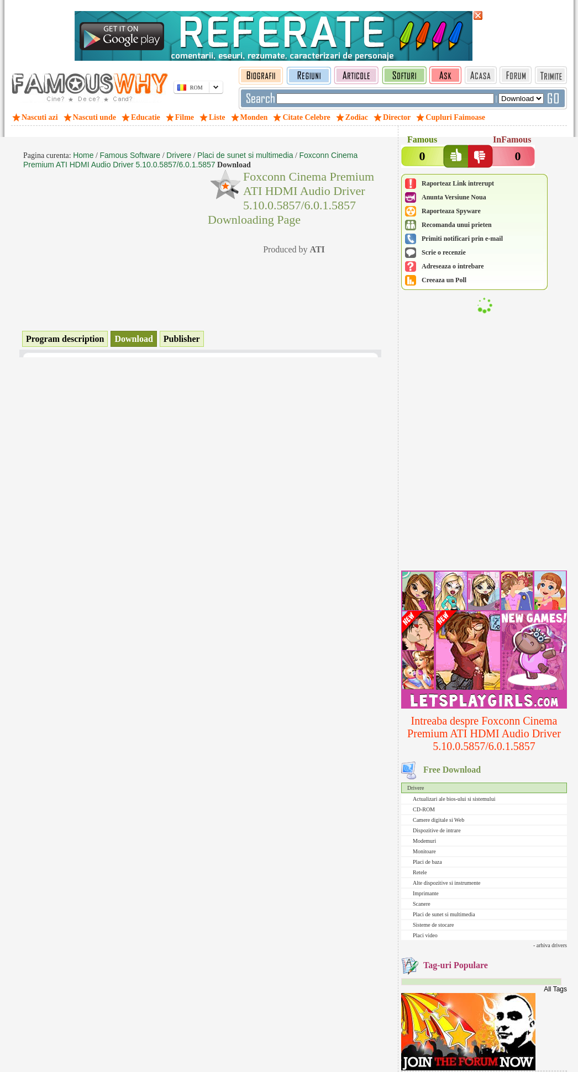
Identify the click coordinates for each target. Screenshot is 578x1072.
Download (133, 339)
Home (83, 155)
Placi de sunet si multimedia (444, 914)
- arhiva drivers (550, 945)
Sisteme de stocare (433, 925)
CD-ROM (424, 809)
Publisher (182, 339)
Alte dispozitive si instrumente (446, 883)
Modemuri (424, 841)
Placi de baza (427, 862)
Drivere (415, 788)
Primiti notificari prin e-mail (462, 238)
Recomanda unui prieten (457, 225)
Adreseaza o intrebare (453, 266)
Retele (420, 872)
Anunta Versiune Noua (454, 197)
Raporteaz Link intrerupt (458, 183)
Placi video (425, 935)
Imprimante (426, 893)
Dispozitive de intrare (437, 830)
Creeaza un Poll (444, 280)
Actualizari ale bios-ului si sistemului (454, 799)
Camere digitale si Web (438, 820)
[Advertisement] (484, 495)
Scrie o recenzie (444, 252)
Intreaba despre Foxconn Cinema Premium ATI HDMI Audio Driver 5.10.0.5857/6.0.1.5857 (484, 733)
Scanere (421, 904)
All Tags (555, 989)
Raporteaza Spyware (451, 211)
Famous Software (129, 155)
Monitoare (424, 851)
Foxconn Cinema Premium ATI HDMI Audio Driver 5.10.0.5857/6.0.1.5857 (190, 160)
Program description (65, 339)
